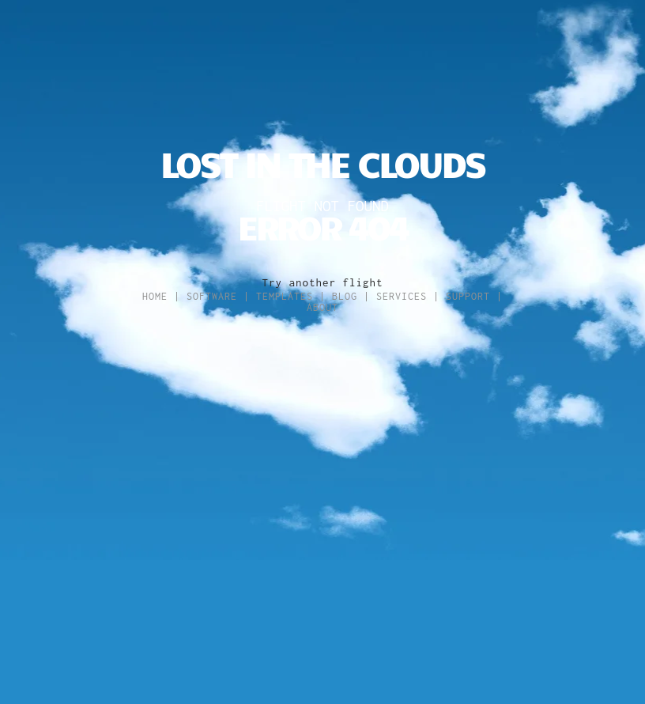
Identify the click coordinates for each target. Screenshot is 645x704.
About (322, 307)
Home (155, 296)
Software (212, 296)
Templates (284, 296)
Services (401, 296)
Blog (344, 296)
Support (468, 296)
